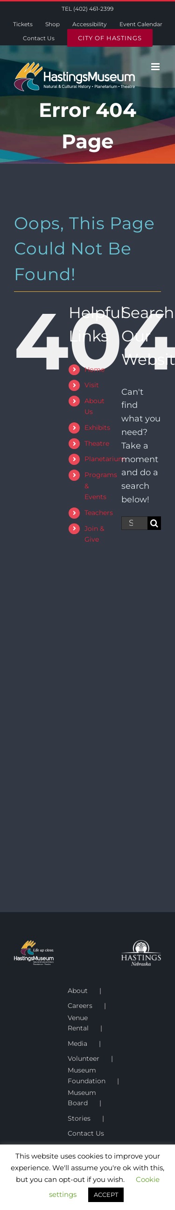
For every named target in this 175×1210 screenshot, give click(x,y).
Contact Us (86, 1133)
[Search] (154, 523)
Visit (91, 385)
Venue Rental (78, 1023)
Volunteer (83, 1058)
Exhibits (97, 427)
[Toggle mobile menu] (156, 67)
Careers (80, 1005)
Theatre (96, 443)
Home (94, 369)
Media (77, 1043)
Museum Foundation (86, 1075)
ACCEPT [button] (106, 1194)
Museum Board (82, 1097)
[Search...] (134, 523)
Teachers (98, 512)
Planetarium (104, 459)
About (78, 990)
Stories (79, 1118)
